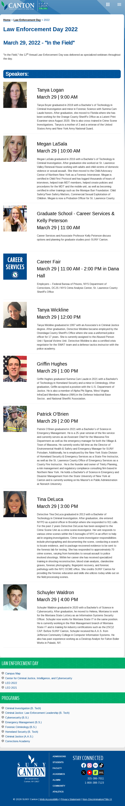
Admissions (59, 756)
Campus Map (12, 673)
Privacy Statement (71, 799)
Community (59, 786)
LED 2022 (11, 683)
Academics (59, 774)
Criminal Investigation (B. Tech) (23, 708)
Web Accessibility (49, 799)
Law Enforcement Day (27, 20)
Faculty (57, 768)
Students (58, 762)
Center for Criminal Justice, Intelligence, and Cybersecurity (38, 678)
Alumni (56, 780)
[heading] (19, 6)
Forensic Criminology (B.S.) (20, 727)
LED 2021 (11, 687)
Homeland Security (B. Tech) (21, 731)
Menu (119, 4)
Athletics (58, 791)
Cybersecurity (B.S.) (17, 717)
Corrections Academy (17, 741)
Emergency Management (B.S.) (23, 722)
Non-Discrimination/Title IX (97, 799)
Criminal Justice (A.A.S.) (19, 736)
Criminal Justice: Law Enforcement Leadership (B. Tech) (37, 712)
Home (6, 20)
